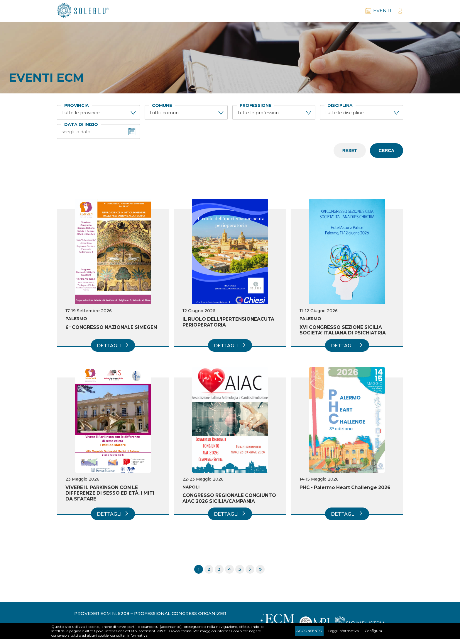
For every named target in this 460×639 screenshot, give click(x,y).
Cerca (386, 150)
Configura (373, 630)
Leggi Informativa (343, 630)
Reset (349, 150)
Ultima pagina (260, 569)
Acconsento (309, 630)
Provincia (76, 105)
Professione (255, 105)
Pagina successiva (250, 569)
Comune (162, 105)
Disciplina (340, 105)
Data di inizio (81, 124)
